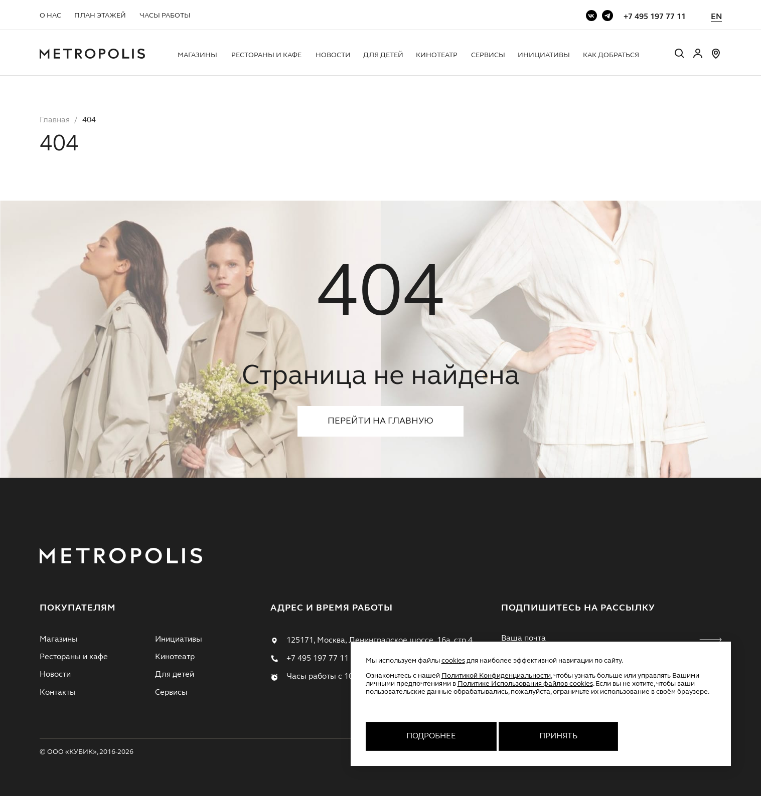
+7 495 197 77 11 (655, 17)
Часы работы (165, 15)
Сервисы (488, 55)
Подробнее (431, 736)
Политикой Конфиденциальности (496, 675)
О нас (50, 15)
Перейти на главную (380, 421)
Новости (333, 55)
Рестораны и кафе (266, 55)
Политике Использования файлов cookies (525, 683)
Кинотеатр (437, 55)
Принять (558, 736)
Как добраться (611, 55)
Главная (55, 120)
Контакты (58, 693)
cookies (453, 660)
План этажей (100, 15)
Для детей (383, 55)
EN (716, 17)
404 (89, 120)
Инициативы (544, 55)
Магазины (197, 55)
